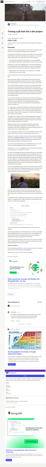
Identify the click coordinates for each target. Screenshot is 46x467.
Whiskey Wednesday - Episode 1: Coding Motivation (25, 402)
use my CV (15, 148)
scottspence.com (36, 25)
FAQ (25, 85)
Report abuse (29, 324)
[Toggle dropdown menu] (42, 256)
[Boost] (2, 47)
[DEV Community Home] (1, 1)
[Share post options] (2, 52)
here (38, 248)
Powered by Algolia (26, 1)
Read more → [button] (12, 364)
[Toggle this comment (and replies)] (9, 314)
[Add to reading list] (2, 43)
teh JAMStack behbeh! (18, 137)
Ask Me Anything (23, 252)
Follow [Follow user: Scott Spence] (25, 375)
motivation (15, 34)
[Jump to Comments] (2, 39)
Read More (11, 294)
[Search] (5, 2)
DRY (18, 82)
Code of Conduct (22, 324)
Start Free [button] (9, 460)
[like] (12, 321)
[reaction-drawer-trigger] (2, 34)
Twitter (16, 252)
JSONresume (32, 137)
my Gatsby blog (25, 248)
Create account (41, 1)
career (9, 34)
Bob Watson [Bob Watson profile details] (13, 312)
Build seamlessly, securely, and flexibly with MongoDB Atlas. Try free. (23, 280)
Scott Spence (13, 23)
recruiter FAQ (15, 43)
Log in (34, 1)
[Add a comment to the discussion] (26, 307)
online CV (10, 44)
